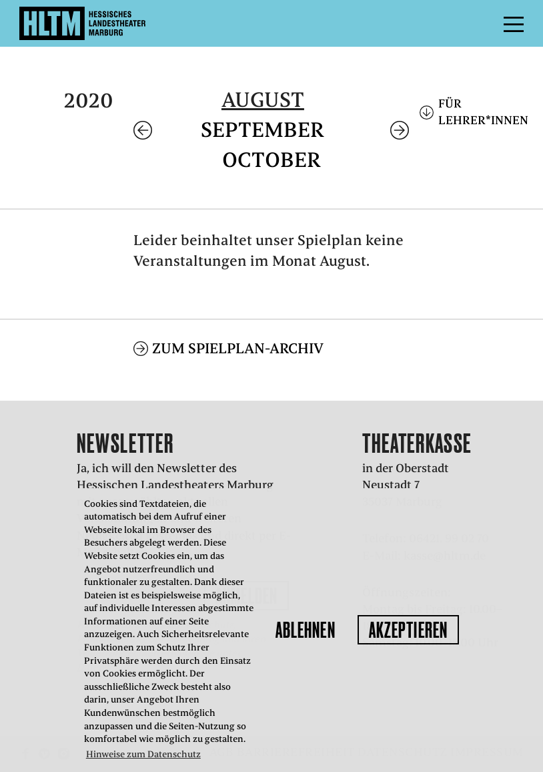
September (262, 130)
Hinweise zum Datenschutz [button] (143, 754)
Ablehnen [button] (306, 630)
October (271, 160)
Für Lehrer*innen (481, 112)
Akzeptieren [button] (408, 630)
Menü (484, 23)
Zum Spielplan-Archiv (238, 348)
